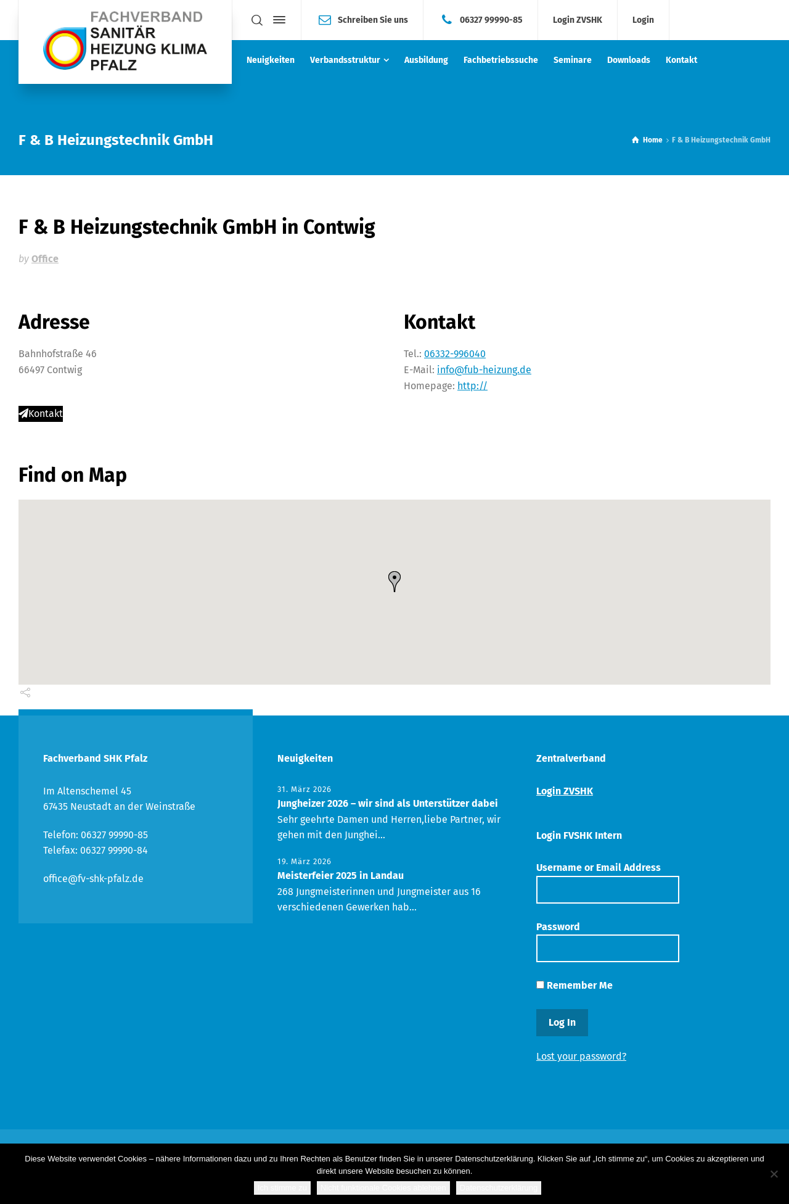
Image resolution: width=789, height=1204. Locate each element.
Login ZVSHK (577, 20)
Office (45, 259)
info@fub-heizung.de (484, 370)
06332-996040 (455, 354)
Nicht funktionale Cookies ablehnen (383, 1187)
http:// (472, 386)
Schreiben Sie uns (373, 19)
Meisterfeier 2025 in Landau (340, 875)
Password (607, 941)
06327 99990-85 (491, 19)
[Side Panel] (277, 19)
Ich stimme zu (282, 1187)
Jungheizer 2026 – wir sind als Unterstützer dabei (387, 803)
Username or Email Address (607, 882)
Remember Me (574, 985)
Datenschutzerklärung (499, 1187)
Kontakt (40, 413)
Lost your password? (581, 1056)
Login (643, 20)
